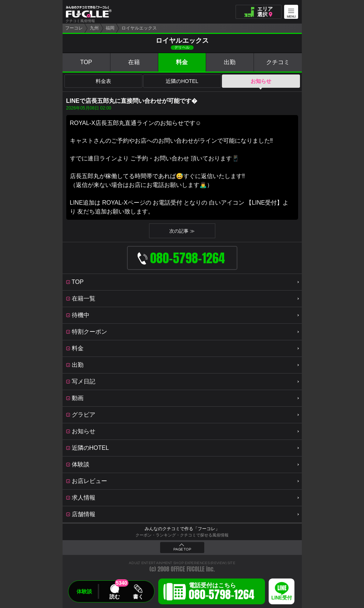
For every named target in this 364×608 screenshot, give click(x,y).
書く (138, 597)
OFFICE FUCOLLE (188, 569)
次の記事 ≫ (182, 231)
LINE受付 (281, 598)
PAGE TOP (182, 549)
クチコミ (278, 62)
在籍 (134, 62)
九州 (94, 28)
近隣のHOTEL (182, 81)
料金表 (103, 81)
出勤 (230, 62)
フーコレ (74, 28)
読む (114, 597)
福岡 (110, 28)
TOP (86, 62)
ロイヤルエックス (139, 28)
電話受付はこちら (221, 592)
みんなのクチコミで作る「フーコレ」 (182, 528)
